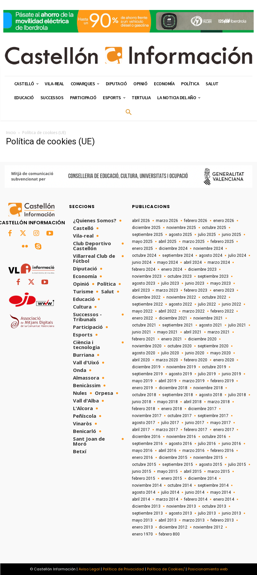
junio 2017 (194, 423)
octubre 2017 (179, 416)
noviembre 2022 (181, 297)
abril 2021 (193, 332)
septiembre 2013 (147, 513)
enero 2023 (223, 290)
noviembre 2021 (208, 318)
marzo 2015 (219, 471)
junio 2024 (141, 262)
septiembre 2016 (147, 444)
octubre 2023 (179, 276)
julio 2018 (237, 395)
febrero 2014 (195, 499)
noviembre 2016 (181, 437)
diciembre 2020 (202, 339)
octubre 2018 (144, 395)
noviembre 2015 (208, 458)
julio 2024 (237, 255)
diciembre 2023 (202, 269)
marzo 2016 (193, 451)
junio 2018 (141, 402)
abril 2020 (141, 360)
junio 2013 (231, 513)
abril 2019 (167, 381)
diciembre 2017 (202, 409)
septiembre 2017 (213, 416)
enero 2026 (223, 221)
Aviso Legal (89, 569)
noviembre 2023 (146, 276)
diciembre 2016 (146, 437)
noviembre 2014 (146, 485)
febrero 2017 (195, 430)
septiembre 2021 (177, 325)
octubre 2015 (144, 465)
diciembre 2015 (173, 458)
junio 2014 (194, 492)
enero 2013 (142, 527)
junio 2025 (231, 235)
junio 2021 (141, 332)
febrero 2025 (222, 242)
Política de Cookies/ (166, 569)
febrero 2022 (222, 311)
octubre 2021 (144, 325)
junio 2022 (231, 304)
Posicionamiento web (207, 569)
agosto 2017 (143, 423)
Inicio (11, 132)
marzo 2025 (193, 242)
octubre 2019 (214, 367)
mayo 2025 (142, 242)
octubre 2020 (179, 346)
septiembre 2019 (147, 374)
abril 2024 (193, 262)
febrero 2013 (222, 520)
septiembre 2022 (147, 304)
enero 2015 (171, 478)
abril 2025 (167, 242)
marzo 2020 (167, 360)
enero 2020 (223, 360)
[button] (129, 112)
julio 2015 (237, 465)
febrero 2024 (143, 269)
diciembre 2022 (146, 297)
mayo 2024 (167, 262)
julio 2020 (170, 353)
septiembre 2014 (213, 485)
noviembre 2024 (208, 249)
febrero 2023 (195, 290)
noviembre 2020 (146, 346)
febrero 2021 (143, 339)
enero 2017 (223, 430)
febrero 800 (169, 534)
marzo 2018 (219, 402)
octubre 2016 (214, 437)
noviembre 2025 (181, 228)
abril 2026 (141, 221)
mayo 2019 (142, 381)
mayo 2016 (142, 451)
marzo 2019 (193, 381)
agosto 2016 (180, 444)
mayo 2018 (167, 402)
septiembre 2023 (213, 276)
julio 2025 (207, 235)
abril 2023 (141, 290)
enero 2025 (142, 249)
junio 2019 (231, 374)
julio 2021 (237, 325)
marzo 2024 (219, 262)
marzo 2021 (219, 332)
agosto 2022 (180, 304)
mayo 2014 (220, 492)
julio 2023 (170, 283)
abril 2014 (141, 499)
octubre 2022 (214, 297)
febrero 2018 (143, 409)
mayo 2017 (220, 423)
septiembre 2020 (213, 346)
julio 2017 (170, 423)
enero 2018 (171, 409)
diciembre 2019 (146, 367)
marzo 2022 (193, 311)
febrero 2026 (195, 221)
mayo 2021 (167, 332)
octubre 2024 (144, 255)
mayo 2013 (142, 520)
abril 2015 (193, 471)
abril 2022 (167, 311)
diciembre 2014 (202, 478)
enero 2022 (142, 318)
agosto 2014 (143, 492)
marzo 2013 (193, 520)
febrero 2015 (143, 478)
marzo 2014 (167, 499)
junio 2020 (194, 353)
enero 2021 (171, 339)
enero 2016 (142, 458)
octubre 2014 (179, 485)
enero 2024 (171, 269)
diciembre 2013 (146, 506)
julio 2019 (207, 374)
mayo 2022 (142, 311)
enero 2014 (223, 499)
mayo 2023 (220, 283)
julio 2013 (207, 513)
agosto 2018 (210, 395)
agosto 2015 (210, 465)
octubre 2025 (214, 228)
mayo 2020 (220, 353)
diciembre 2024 (173, 249)
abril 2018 (193, 402)
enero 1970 (142, 534)
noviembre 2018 (208, 388)
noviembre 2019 (181, 367)
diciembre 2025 (146, 228)
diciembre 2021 (173, 318)
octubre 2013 (214, 506)
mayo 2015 (167, 471)
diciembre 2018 (173, 388)
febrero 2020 (195, 360)
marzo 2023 (167, 290)
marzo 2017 (167, 430)
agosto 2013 (180, 513)
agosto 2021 (210, 325)
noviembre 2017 (146, 416)
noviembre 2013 (181, 506)
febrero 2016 (222, 451)
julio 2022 (207, 304)
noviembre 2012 (208, 527)
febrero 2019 (222, 381)
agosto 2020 (143, 353)
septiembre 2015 (177, 465)
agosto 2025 (180, 235)
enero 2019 (142, 388)
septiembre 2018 (177, 395)
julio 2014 (170, 492)
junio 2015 (141, 471)
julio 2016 (207, 444)
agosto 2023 (143, 283)
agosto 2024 (210, 255)
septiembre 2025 (147, 235)
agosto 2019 (180, 374)
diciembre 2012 (173, 527)
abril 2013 (167, 520)
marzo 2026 (167, 221)
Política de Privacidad (123, 569)
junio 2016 (231, 444)
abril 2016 (167, 451)
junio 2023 (194, 283)
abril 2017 (141, 430)
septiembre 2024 (177, 255)
